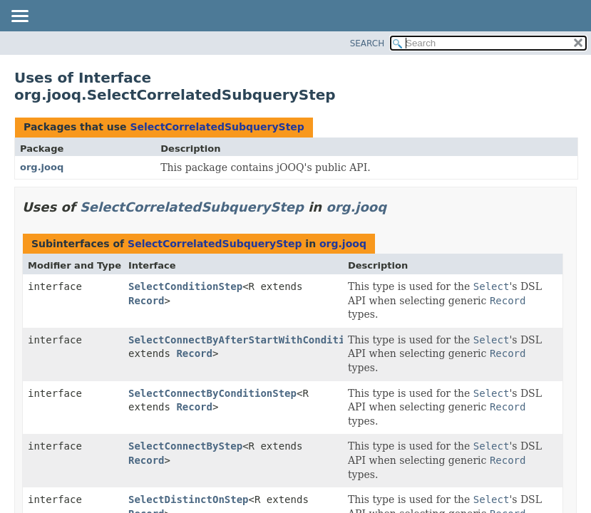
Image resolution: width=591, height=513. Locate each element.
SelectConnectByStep (185, 446)
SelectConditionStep (185, 286)
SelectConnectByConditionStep (212, 393)
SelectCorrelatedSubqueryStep (217, 127)
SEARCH (367, 43)
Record (146, 300)
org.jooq (41, 167)
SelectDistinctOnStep (188, 499)
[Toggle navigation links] (19, 17)
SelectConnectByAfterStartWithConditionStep (254, 340)
